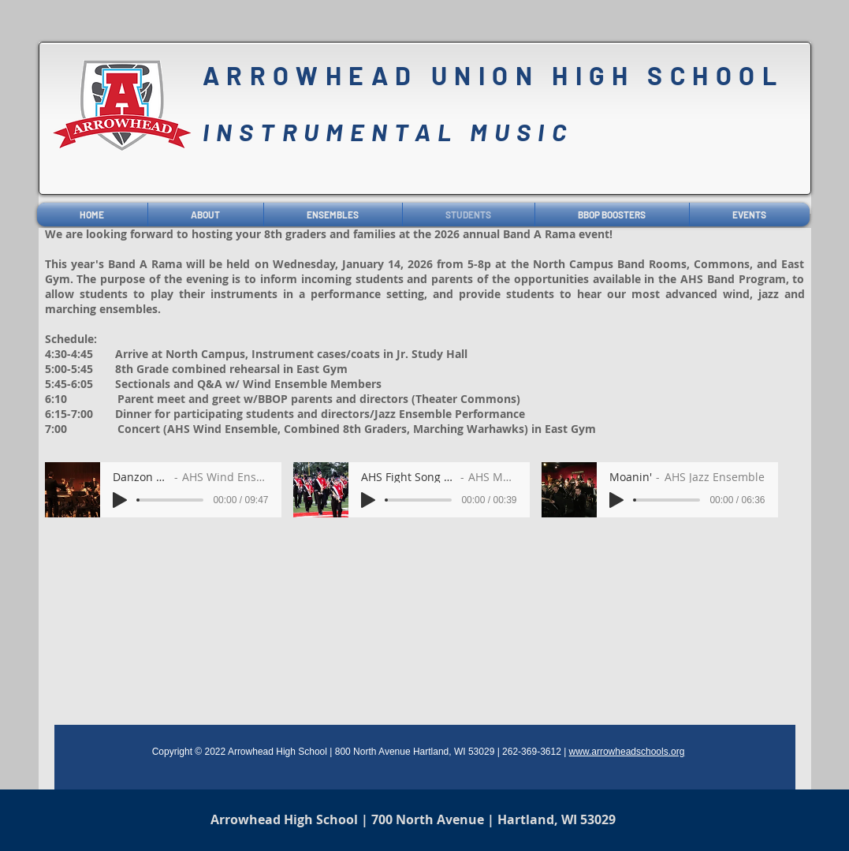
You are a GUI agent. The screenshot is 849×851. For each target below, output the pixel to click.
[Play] (120, 500)
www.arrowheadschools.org (627, 751)
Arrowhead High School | (290, 819)
